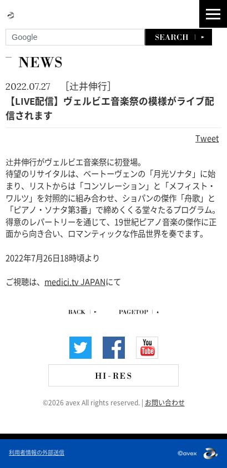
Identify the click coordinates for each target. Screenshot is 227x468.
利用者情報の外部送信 (36, 452)
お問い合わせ (165, 402)
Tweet (207, 138)
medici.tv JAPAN (74, 281)
